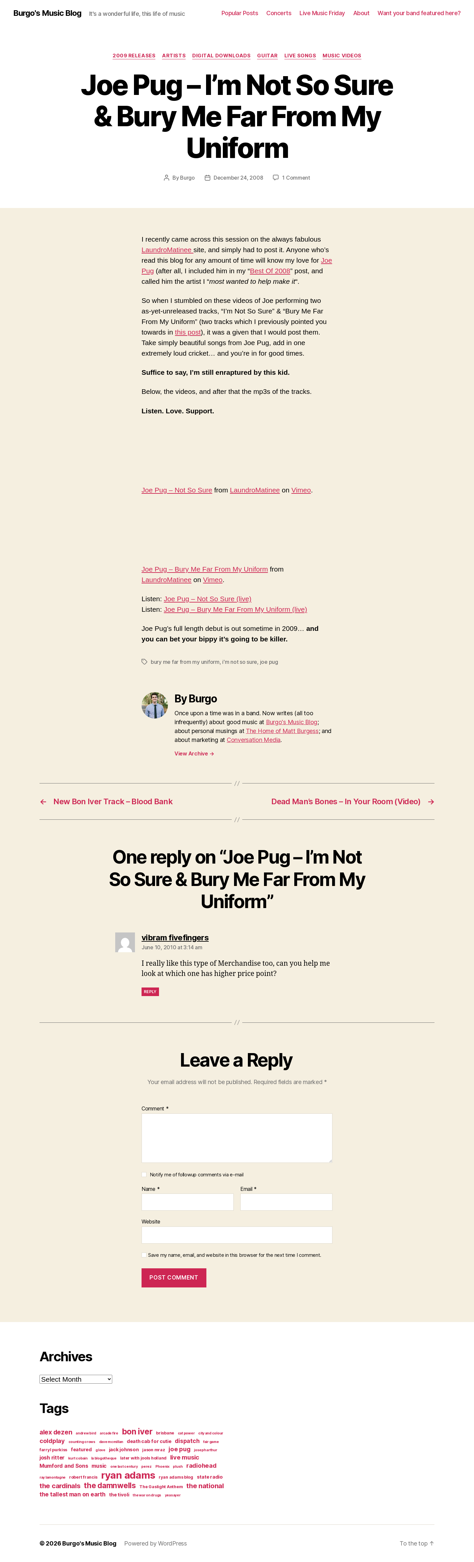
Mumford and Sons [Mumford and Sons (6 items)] (64, 1465)
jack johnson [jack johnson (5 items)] (124, 1450)
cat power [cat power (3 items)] (186, 1433)
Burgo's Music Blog (47, 13)
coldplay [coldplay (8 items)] (52, 1440)
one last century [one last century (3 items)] (124, 1466)
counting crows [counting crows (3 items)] (81, 1442)
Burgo (187, 177)
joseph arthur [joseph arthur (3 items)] (205, 1450)
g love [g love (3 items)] (100, 1450)
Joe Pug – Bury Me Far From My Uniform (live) (235, 609)
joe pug (269, 662)
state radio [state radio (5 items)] (210, 1477)
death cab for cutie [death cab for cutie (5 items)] (149, 1441)
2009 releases (134, 56)
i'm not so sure (239, 662)
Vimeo (301, 490)
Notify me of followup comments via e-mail (197, 1174)
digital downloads (221, 56)
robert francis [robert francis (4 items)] (83, 1477)
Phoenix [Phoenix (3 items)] (162, 1466)
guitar (267, 56)
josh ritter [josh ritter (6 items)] (52, 1457)
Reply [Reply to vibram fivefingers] (150, 991)
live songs (300, 56)
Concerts (278, 13)
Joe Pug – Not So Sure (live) (207, 599)
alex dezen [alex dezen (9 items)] (56, 1432)
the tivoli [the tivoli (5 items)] (119, 1495)
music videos (342, 56)
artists (174, 56)
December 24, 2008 (238, 177)
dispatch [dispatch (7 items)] (187, 1440)
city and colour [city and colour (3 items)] (210, 1433)
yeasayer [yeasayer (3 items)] (173, 1495)
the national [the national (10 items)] (205, 1486)
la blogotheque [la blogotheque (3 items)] (104, 1458)
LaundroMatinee (168, 249)
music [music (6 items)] (99, 1465)
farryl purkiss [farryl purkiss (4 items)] (53, 1449)
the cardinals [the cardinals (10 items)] (60, 1486)
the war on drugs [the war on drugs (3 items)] (147, 1495)
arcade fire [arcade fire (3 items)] (109, 1433)
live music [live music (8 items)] (184, 1457)
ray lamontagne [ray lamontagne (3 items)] (53, 1477)
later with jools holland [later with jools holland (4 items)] (143, 1458)
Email (248, 1189)
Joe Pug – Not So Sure (177, 490)
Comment (155, 1109)
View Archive (194, 753)
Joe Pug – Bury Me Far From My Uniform (205, 569)
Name (151, 1189)
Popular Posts (240, 13)
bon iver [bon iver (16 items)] (137, 1431)
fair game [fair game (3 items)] (211, 1442)
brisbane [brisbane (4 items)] (165, 1432)
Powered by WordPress (155, 1543)
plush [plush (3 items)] (178, 1466)
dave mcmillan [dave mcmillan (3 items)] (111, 1442)
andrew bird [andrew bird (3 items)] (86, 1433)
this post (188, 332)
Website (151, 1221)
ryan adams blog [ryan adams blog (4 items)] (176, 1477)
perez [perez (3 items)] (146, 1466)
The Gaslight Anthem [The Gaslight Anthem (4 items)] (161, 1486)
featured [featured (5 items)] (81, 1450)
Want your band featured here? (419, 13)
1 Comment (296, 177)
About (361, 13)
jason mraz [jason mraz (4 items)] (153, 1449)
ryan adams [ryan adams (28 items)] (128, 1475)
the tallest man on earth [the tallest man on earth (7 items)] (73, 1494)
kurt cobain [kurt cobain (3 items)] (78, 1458)
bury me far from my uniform (185, 662)
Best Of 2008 (270, 271)
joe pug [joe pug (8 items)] (179, 1449)
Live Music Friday (322, 13)
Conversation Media (253, 739)
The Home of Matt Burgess (282, 730)
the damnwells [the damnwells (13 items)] (110, 1485)
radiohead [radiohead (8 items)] (201, 1465)
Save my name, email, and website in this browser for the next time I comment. (234, 1255)
